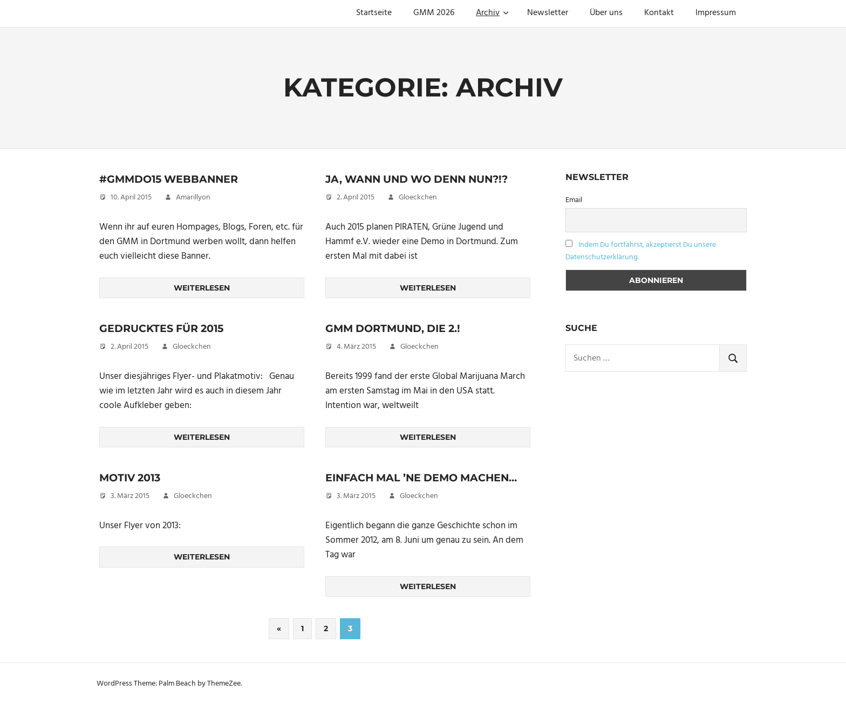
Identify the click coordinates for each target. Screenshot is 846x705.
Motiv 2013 (132, 477)
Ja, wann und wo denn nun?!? (422, 178)
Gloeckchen (418, 197)
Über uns (606, 13)
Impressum (715, 13)
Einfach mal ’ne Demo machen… (426, 477)
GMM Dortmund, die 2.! (396, 328)
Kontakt (659, 13)
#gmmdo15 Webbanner (171, 178)
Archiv (492, 13)
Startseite (374, 13)
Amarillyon (193, 197)
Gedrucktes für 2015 (165, 328)
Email (573, 200)
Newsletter (547, 13)
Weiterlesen (202, 288)
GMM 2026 (433, 13)
